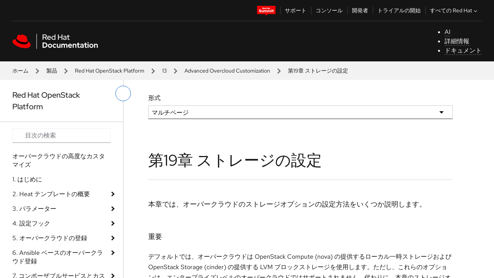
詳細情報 (457, 41)
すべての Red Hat (454, 10)
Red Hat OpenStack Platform (109, 70)
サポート (295, 10)
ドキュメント (463, 50)
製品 (51, 70)
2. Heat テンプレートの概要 (51, 194)
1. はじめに (27, 179)
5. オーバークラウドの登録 (49, 238)
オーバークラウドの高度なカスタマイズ (58, 160)
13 (164, 70)
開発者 (360, 10)
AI (447, 32)
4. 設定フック (31, 223)
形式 (154, 98)
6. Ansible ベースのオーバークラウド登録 (57, 257)
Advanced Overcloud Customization (227, 70)
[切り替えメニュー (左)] (123, 93)
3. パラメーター (34, 209)
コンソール (329, 10)
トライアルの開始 (399, 10)
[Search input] (61, 135)
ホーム (20, 70)
